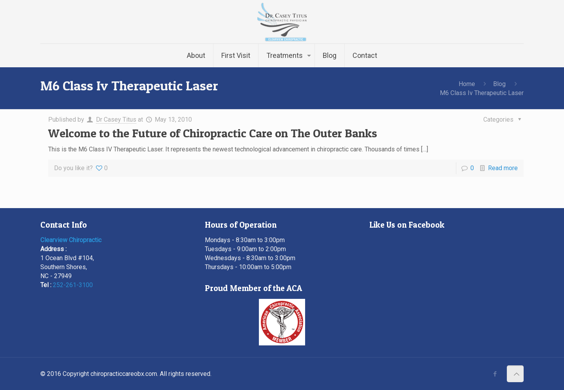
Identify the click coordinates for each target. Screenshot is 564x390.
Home (467, 84)
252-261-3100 (73, 285)
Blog (499, 84)
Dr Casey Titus (116, 119)
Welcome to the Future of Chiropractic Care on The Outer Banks (212, 133)
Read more (503, 168)
